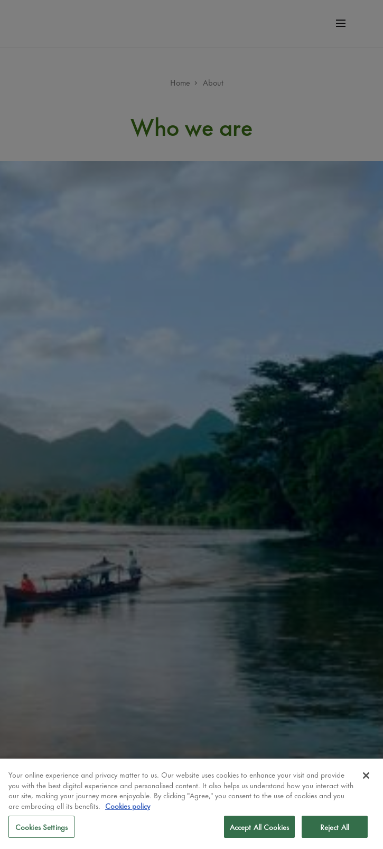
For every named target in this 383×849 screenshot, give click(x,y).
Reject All (334, 826)
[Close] (366, 775)
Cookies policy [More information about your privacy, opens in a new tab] (127, 805)
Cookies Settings (41, 826)
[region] (191, 804)
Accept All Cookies (259, 826)
